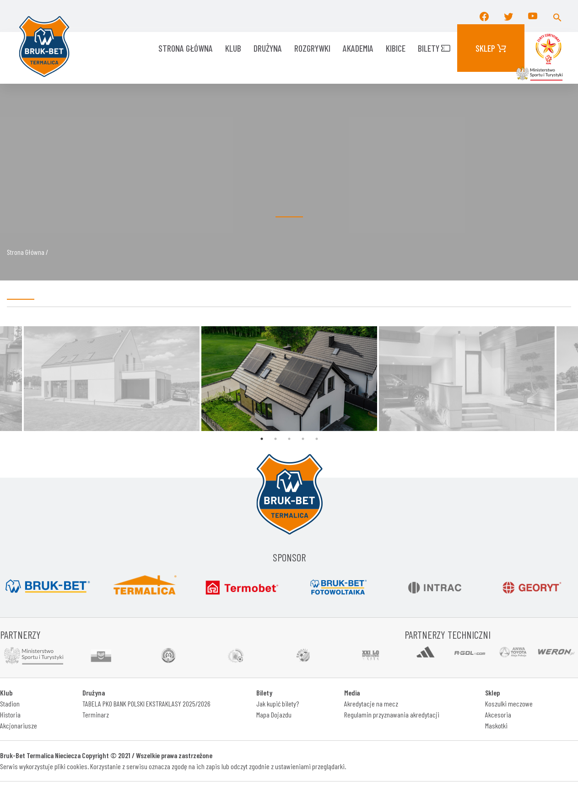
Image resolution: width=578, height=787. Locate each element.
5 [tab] (316, 438)
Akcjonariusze (18, 725)
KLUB (233, 48)
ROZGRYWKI (312, 48)
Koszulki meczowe (509, 703)
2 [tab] (275, 438)
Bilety (434, 48)
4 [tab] (303, 438)
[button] (557, 16)
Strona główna (185, 48)
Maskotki (496, 725)
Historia (10, 714)
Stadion (10, 703)
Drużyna (268, 48)
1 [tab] (261, 438)
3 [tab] (289, 438)
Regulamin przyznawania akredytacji (391, 714)
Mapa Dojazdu (274, 714)
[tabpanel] (289, 378)
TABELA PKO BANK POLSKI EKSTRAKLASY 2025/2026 (146, 703)
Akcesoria (498, 714)
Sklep (490, 48)
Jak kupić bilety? (277, 703)
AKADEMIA (358, 48)
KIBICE (395, 48)
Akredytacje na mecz (371, 703)
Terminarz (95, 714)
